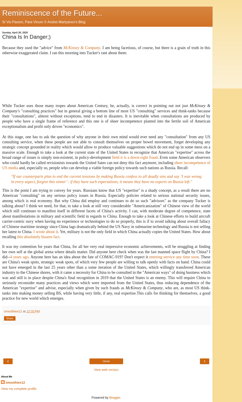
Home (106, 361)
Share (9, 318)
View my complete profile (19, 389)
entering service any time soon (174, 257)
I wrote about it (45, 232)
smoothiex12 (15, 382)
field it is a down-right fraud (135, 157)
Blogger (114, 397)
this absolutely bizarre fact (38, 237)
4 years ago (19, 257)
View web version (106, 369)
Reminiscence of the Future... (52, 13)
